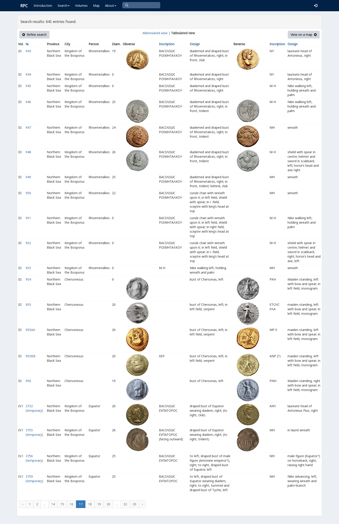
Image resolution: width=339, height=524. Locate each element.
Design (195, 44)
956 (28, 381)
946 (28, 102)
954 (28, 279)
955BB (31, 356)
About (110, 5)
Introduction (43, 5)
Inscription (166, 44)
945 (28, 86)
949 (28, 177)
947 (28, 127)
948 (28, 152)
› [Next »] (142, 504)
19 (99, 504)
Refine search (34, 34)
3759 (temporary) (34, 478)
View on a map (304, 34)
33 (134, 504)
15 (62, 504)
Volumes (81, 5)
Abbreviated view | (156, 33)
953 (28, 268)
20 (108, 504)
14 (53, 504)
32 (125, 504)
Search (64, 5)
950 (28, 193)
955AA (30, 330)
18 (90, 504)
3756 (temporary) (34, 458)
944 (28, 74)
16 (71, 504)
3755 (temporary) (34, 432)
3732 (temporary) (34, 408)
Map (96, 5)
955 (28, 304)
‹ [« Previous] (22, 504)
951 (28, 218)
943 (28, 51)
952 (28, 243)
